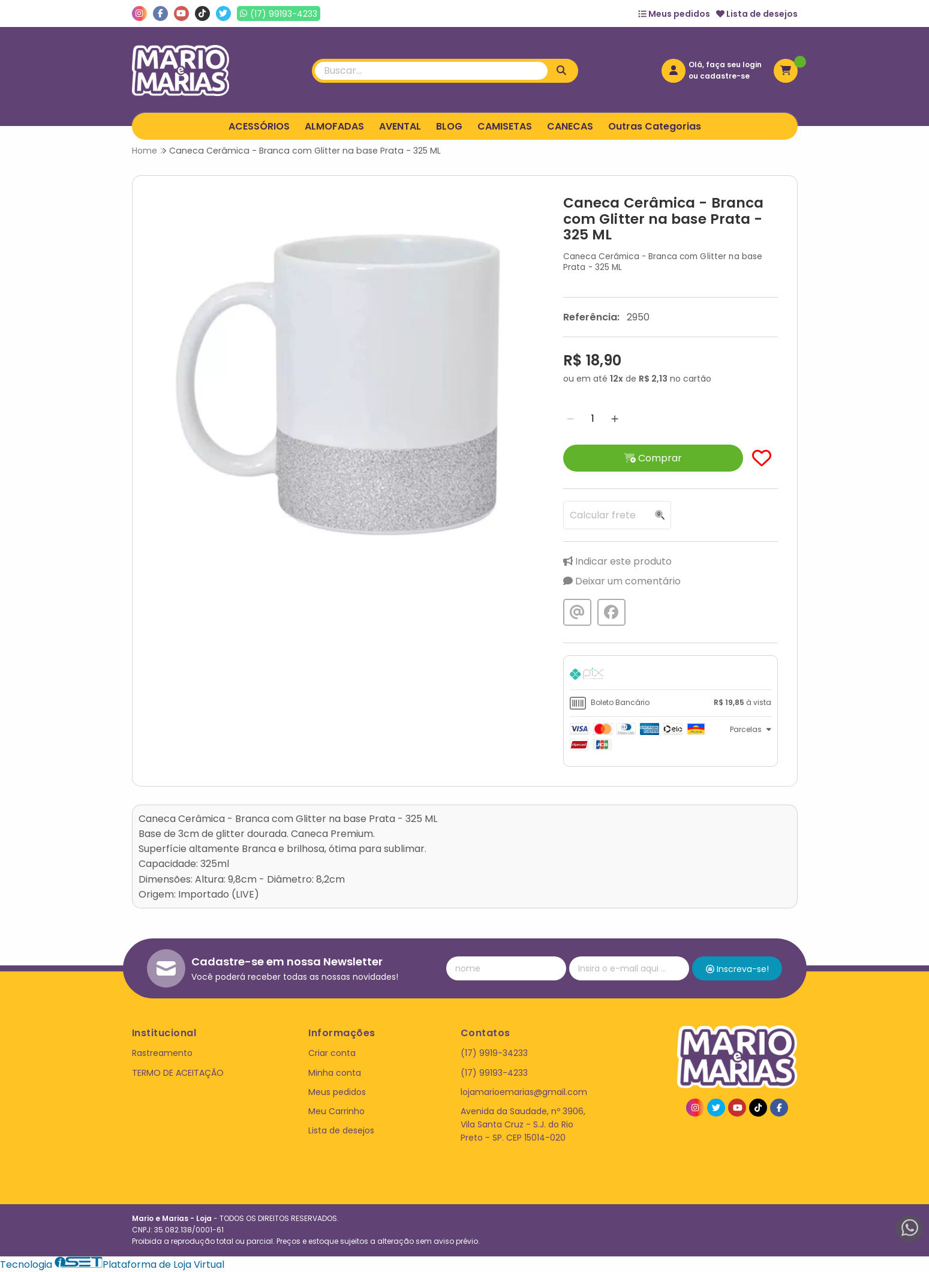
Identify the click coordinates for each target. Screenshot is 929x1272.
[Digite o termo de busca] (431, 71)
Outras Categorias (654, 126)
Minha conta (334, 1073)
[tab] (670, 675)
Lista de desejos (757, 14)
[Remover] (570, 418)
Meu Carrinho (336, 1111)
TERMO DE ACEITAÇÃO (178, 1073)
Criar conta (332, 1053)
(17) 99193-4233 (494, 1073)
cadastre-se (725, 76)
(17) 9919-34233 (494, 1053)
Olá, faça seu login (725, 64)
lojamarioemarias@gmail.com (524, 1092)
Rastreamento (162, 1053)
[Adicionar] (615, 418)
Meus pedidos (674, 14)
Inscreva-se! (737, 969)
